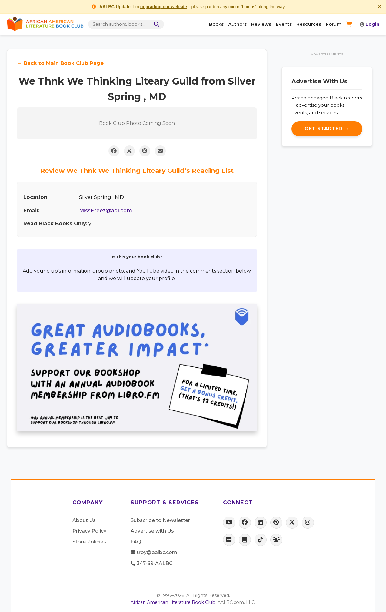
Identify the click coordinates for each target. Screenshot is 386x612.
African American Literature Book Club (173, 602)
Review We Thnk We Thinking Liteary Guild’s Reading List (137, 170)
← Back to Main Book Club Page (60, 63)
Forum (333, 24)
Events (284, 24)
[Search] (155, 24)
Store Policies (89, 542)
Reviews (261, 24)
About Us (84, 520)
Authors (237, 24)
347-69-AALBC (152, 563)
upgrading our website (163, 6)
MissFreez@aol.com (105, 210)
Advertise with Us (152, 531)
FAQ (136, 542)
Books (216, 24)
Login (369, 24)
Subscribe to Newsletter (160, 520)
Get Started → (326, 129)
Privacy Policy (89, 531)
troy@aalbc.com (154, 552)
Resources (308, 24)
